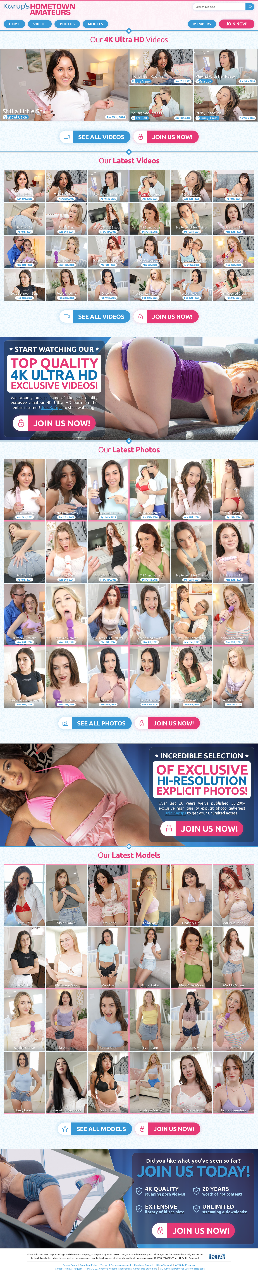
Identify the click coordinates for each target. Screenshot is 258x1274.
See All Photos (101, 723)
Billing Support (164, 1265)
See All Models (101, 1128)
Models (95, 24)
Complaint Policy (88, 1265)
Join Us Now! (172, 136)
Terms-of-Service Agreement (115, 1265)
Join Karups (51, 407)
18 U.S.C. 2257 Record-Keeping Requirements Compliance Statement (121, 1268)
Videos (39, 24)
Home (14, 24)
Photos (67, 24)
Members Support (143, 1265)
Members (202, 24)
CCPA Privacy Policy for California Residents (183, 1268)
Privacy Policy (70, 1265)
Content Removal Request (68, 1268)
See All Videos (101, 136)
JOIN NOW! (236, 24)
